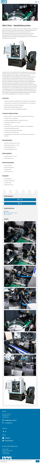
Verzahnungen (5, 449)
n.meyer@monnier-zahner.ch (11, 212)
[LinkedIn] (5, 431)
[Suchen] (38, 2)
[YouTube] (3, 431)
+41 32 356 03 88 (8, 214)
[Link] (4, 2)
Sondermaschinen (6, 453)
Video (21, 203)
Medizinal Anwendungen (7, 450)
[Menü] (36, 1)
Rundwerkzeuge (5, 452)
